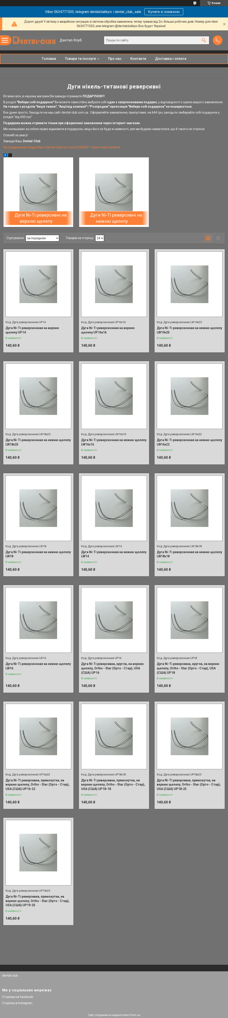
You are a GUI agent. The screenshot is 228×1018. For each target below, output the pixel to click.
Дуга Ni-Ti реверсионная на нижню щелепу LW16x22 (189, 442)
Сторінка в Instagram (17, 1003)
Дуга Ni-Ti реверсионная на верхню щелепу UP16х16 (108, 330)
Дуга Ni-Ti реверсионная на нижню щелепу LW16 (38, 666)
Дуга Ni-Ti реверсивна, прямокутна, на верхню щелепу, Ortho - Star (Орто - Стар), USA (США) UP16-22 (37, 785)
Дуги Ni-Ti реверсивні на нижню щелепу (116, 218)
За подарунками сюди (19, 147)
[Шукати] (203, 40)
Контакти (138, 59)
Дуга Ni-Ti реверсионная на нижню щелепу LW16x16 (113, 442)
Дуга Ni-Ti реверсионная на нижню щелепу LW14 (113, 554)
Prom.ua (135, 1015)
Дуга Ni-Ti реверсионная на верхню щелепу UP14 (32, 330)
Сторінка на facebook (17, 997)
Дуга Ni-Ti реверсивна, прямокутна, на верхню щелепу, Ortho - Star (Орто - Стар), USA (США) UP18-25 (189, 785)
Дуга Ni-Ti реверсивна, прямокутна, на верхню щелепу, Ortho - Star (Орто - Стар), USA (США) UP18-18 (113, 785)
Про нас (114, 59)
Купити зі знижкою (164, 12)
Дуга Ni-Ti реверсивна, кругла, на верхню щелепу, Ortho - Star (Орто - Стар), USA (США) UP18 (188, 668)
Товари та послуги (80, 59)
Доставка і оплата (170, 59)
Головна (49, 59)
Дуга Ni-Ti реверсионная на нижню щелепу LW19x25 (189, 330)
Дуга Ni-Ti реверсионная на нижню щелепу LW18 (38, 554)
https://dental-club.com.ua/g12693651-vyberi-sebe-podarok (78, 147)
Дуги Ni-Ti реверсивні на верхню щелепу (40, 218)
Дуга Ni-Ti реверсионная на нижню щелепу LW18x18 (189, 554)
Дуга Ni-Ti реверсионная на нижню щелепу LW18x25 (38, 442)
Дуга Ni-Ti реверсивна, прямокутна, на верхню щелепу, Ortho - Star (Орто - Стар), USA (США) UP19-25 (37, 901)
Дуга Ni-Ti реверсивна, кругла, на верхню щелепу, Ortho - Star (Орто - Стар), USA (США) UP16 (112, 668)
